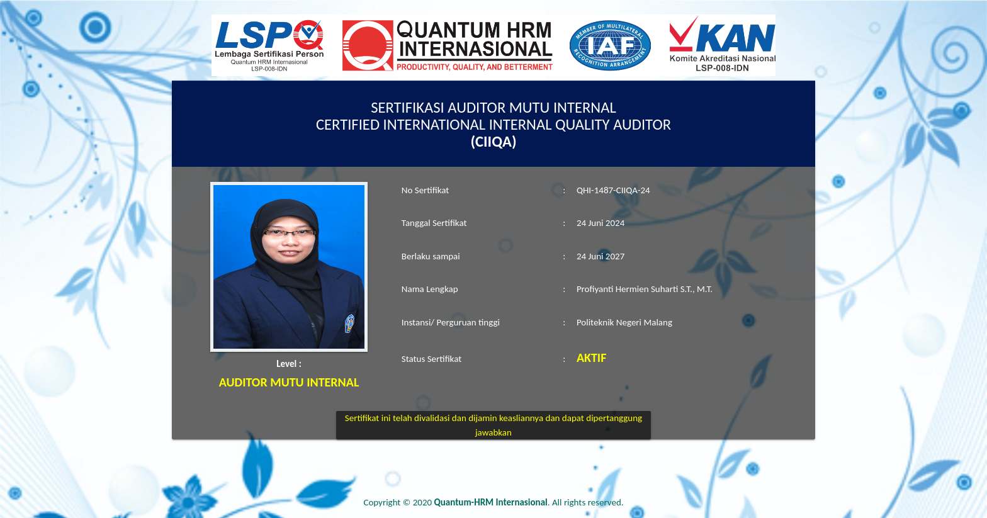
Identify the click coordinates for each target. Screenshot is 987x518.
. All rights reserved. (529, 502)
